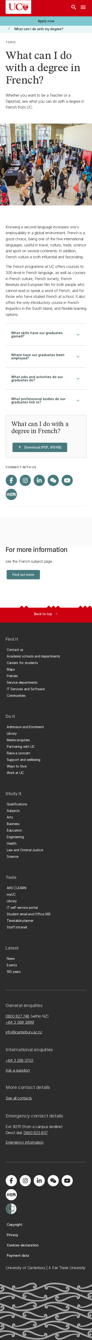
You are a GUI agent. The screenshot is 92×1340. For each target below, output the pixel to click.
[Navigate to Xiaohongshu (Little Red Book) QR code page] (11, 494)
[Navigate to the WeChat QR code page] (53, 480)
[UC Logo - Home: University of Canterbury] (18, 7)
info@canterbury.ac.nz (24, 1032)
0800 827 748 (17, 1016)
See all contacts (19, 1098)
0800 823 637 (36, 1132)
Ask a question (18, 1070)
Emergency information (24, 1142)
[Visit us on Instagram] (25, 480)
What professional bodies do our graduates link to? (46, 400)
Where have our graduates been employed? (46, 356)
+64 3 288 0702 (19, 1060)
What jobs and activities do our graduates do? (46, 378)
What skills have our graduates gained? (46, 334)
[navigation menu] (83, 8)
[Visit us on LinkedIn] (39, 480)
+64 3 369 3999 (20, 1022)
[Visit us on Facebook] (11, 480)
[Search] (74, 8)
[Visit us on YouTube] (67, 480)
